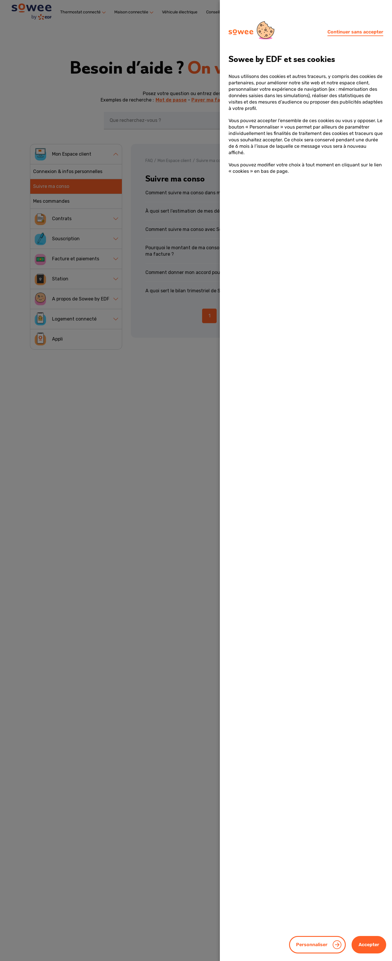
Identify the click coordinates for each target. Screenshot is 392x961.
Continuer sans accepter (355, 32)
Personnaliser (311, 944)
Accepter (369, 944)
